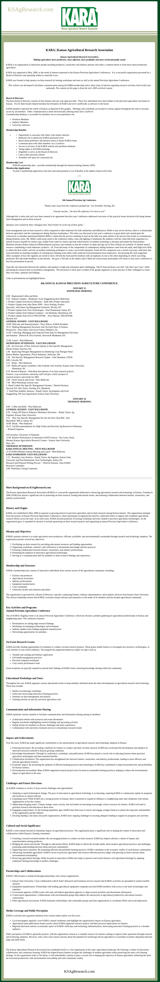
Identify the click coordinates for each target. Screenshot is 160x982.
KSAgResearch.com (30, 9)
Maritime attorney (14, 244)
